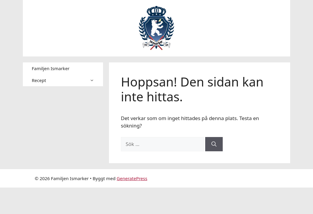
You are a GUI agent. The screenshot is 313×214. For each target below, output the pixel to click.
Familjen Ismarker (50, 68)
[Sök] (214, 144)
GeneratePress (132, 178)
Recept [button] (67, 80)
